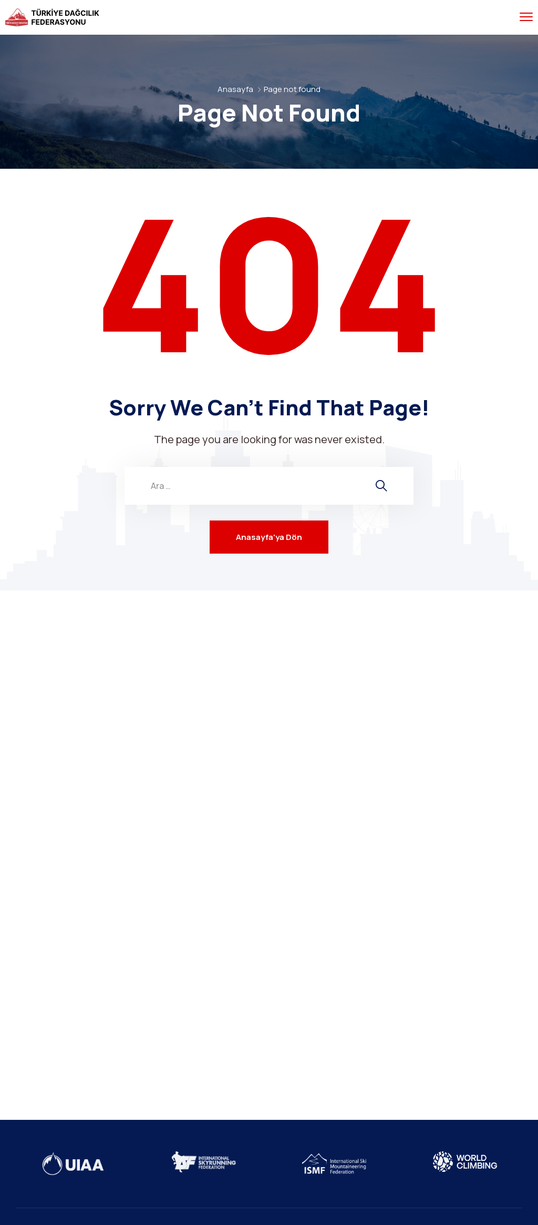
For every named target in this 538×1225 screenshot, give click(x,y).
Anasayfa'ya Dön (269, 537)
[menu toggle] (526, 17)
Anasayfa (235, 89)
